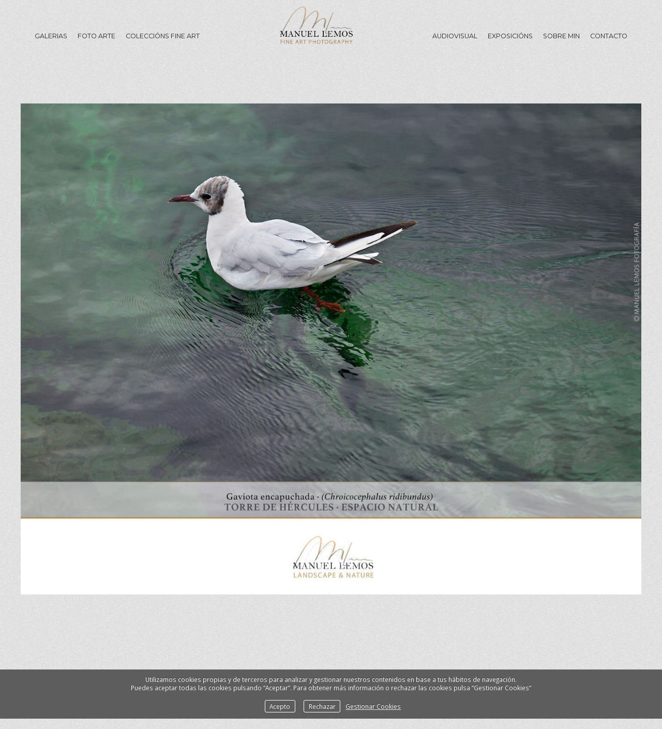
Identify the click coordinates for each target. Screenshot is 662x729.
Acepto (279, 706)
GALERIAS (51, 36)
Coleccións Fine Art (163, 36)
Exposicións (510, 36)
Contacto (608, 36)
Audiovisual (454, 36)
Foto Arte (96, 36)
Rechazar (322, 706)
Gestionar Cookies (373, 706)
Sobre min (561, 36)
